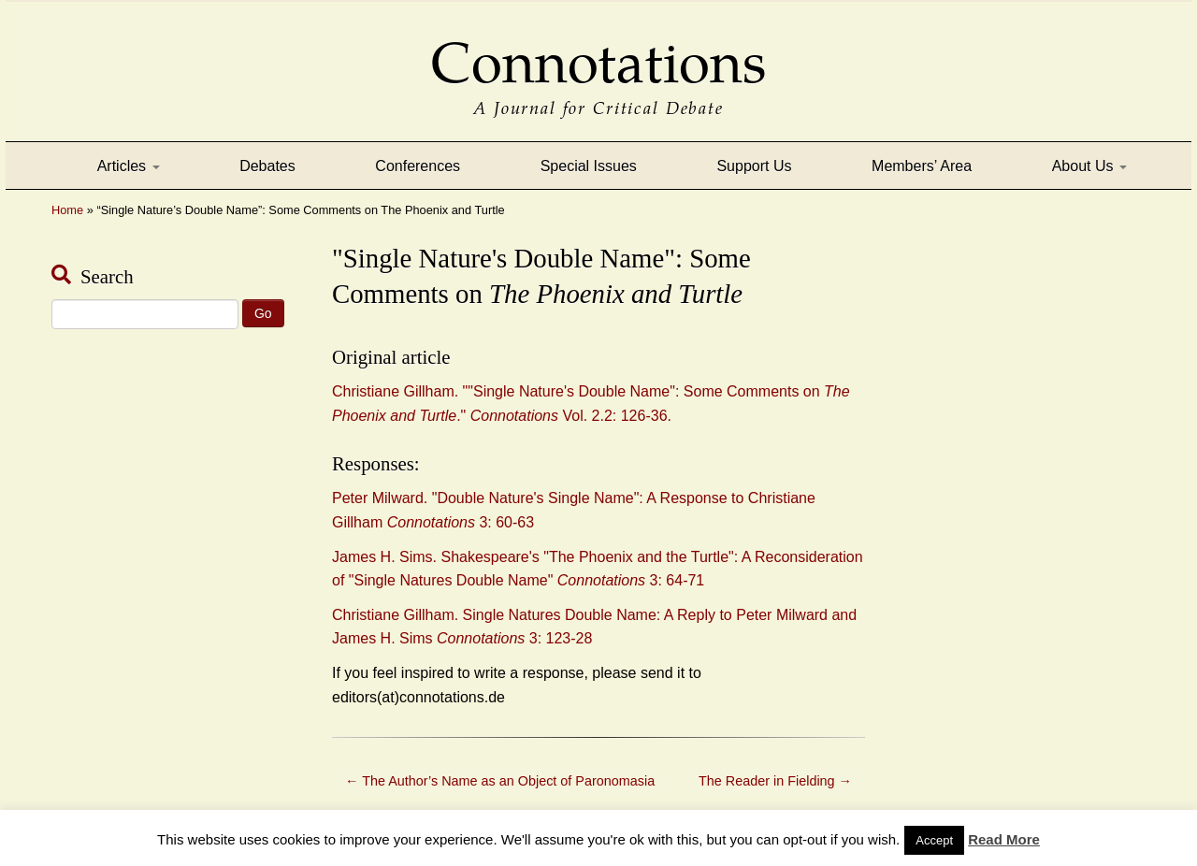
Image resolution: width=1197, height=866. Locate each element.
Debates (267, 166)
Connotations (598, 50)
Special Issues (589, 166)
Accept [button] (934, 840)
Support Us (753, 166)
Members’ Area (922, 166)
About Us (1089, 166)
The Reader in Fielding (775, 780)
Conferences (417, 166)
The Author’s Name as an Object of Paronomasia (500, 780)
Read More (1004, 839)
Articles (128, 166)
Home (67, 210)
